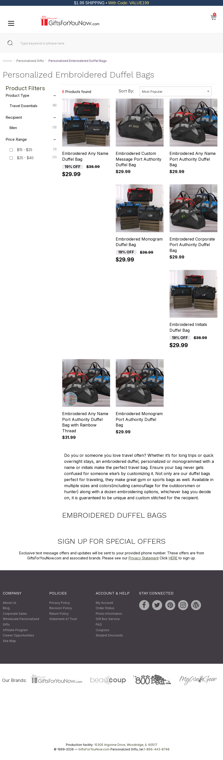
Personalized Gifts (30, 61)
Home (7, 61)
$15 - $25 (24, 150)
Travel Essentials (33, 106)
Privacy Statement (144, 558)
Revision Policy (60, 608)
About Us (9, 603)
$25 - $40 (25, 158)
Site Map (9, 641)
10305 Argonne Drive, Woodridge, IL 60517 (125, 745)
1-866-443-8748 (156, 749)
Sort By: (126, 90)
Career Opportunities (18, 635)
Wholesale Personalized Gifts (21, 622)
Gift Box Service (108, 619)
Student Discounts (109, 635)
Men (33, 128)
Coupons (102, 630)
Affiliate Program (15, 630)
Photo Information (109, 613)
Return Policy (59, 613)
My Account (104, 603)
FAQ (99, 624)
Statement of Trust (63, 619)
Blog (6, 608)
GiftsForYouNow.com (94, 749)
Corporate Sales (15, 613)
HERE (173, 558)
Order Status (105, 608)
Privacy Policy (59, 603)
